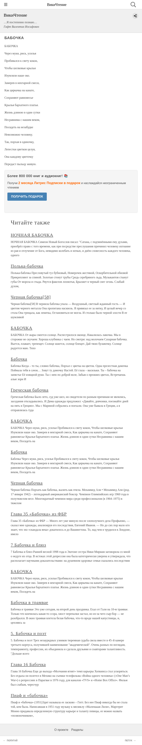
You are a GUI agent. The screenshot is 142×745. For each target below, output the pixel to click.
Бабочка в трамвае (29, 602)
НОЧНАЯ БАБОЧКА (32, 235)
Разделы (77, 729)
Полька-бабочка (27, 266)
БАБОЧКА (21, 328)
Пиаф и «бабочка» (29, 695)
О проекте (61, 729)
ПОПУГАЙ (12, 740)
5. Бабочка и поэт (28, 633)
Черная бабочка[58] (31, 297)
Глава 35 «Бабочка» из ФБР (39, 513)
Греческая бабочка (29, 390)
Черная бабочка (27, 482)
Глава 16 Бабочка (28, 664)
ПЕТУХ (128, 740)
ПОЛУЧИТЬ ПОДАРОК (27, 196)
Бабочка (19, 359)
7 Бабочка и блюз (28, 544)
